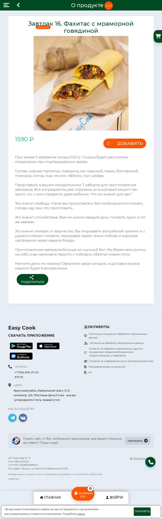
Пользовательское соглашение (104, 366)
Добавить (130, 143)
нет (88, 372)
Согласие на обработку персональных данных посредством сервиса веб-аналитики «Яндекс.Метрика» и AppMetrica (113, 352)
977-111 (19, 377)
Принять (142, 511)
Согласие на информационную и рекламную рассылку (118, 361)
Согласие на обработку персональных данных (114, 343)
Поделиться (32, 279)
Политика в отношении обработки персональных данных (115, 335)
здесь (81, 513)
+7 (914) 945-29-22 (27, 372)
